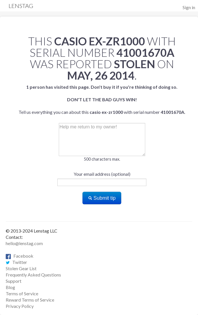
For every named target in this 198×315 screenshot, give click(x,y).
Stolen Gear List (21, 268)
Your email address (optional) (102, 174)
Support (13, 281)
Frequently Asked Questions (33, 274)
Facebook (19, 256)
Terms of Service (22, 293)
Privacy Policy (20, 306)
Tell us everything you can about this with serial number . (102, 99)
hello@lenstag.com (24, 243)
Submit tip (102, 198)
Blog (10, 287)
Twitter (16, 262)
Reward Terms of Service (30, 299)
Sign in (189, 7)
